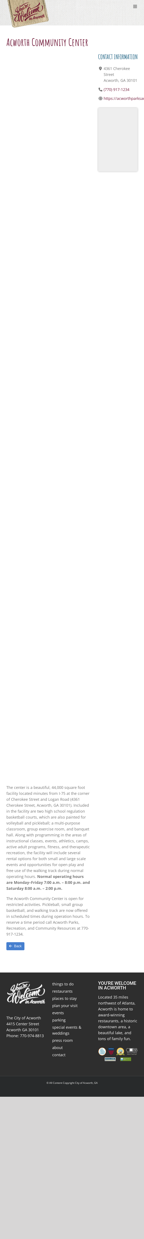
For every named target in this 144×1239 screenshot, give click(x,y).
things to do (63, 983)
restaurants (62, 991)
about (57, 1047)
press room (62, 1040)
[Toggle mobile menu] (135, 6)
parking (59, 1020)
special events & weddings (66, 1030)
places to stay (64, 998)
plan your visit (65, 1005)
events (58, 1012)
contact (58, 1054)
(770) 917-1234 (116, 89)
